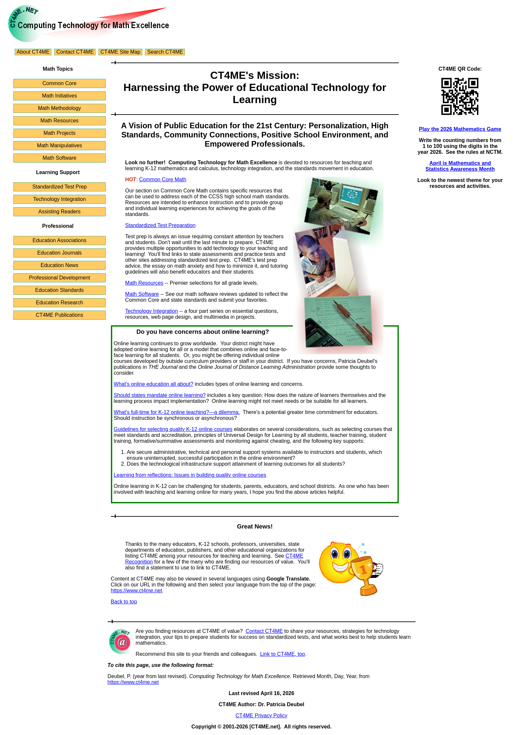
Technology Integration (59, 199)
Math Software (59, 158)
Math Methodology (59, 108)
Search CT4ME (165, 52)
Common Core (60, 83)
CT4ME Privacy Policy (261, 715)
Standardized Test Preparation (160, 225)
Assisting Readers (59, 211)
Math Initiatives (59, 96)
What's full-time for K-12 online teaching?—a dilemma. (177, 412)
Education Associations (60, 240)
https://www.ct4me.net (136, 590)
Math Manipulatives (59, 145)
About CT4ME (33, 52)
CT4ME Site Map (120, 52)
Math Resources (60, 120)
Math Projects (60, 133)
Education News (60, 265)
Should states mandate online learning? (160, 395)
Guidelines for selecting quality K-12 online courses (173, 429)
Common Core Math (162, 179)
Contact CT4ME (75, 52)
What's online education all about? (153, 384)
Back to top (124, 601)
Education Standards (59, 290)
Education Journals (59, 253)
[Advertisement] (460, 292)
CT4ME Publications (59, 315)
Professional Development (59, 277)
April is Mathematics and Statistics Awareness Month (460, 166)
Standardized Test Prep (59, 186)
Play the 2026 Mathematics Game (460, 129)
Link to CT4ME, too (282, 654)
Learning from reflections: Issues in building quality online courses (190, 475)
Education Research (59, 302)
